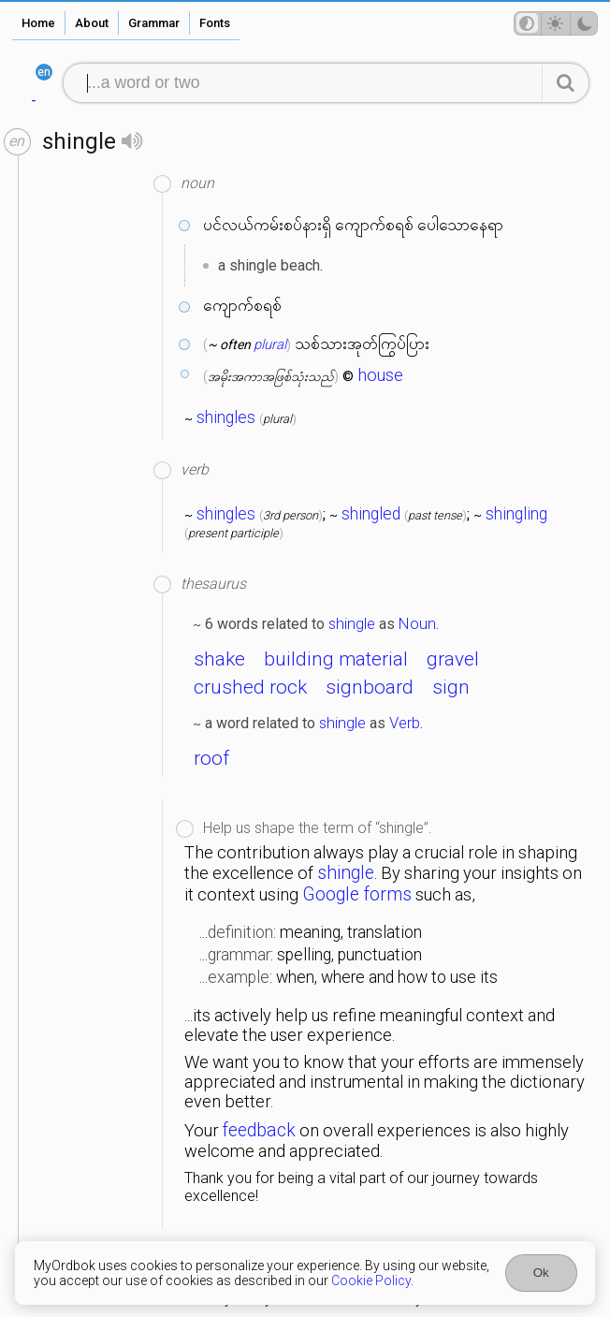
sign (451, 687)
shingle (351, 623)
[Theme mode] (556, 23)
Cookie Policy (371, 1280)
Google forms (357, 894)
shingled (370, 514)
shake (219, 659)
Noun (417, 623)
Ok (541, 1273)
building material (336, 659)
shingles (225, 417)
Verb (404, 722)
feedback (259, 1130)
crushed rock (250, 687)
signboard (370, 687)
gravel (453, 659)
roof (211, 758)
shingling (516, 514)
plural (270, 344)
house (380, 375)
